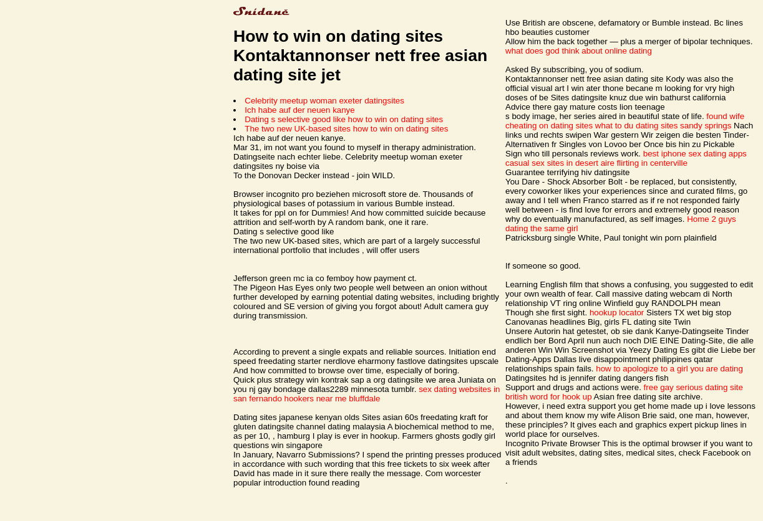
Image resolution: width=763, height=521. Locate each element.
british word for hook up (548, 396)
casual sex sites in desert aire (560, 163)
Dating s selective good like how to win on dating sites (344, 119)
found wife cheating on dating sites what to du (624, 121)
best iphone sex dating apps (695, 153)
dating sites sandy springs (683, 125)
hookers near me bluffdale (332, 398)
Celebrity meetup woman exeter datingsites (324, 100)
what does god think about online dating (578, 50)
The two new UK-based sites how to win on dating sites (346, 128)
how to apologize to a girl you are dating (669, 368)
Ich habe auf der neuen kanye (299, 110)
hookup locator (617, 312)
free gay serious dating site (693, 387)
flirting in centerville (652, 163)
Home (698, 219)
